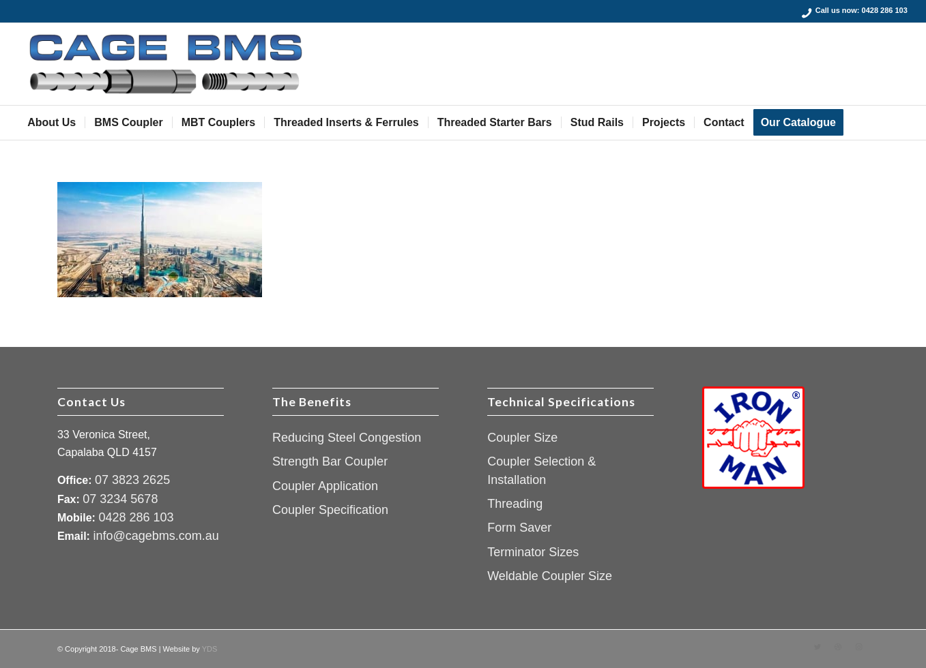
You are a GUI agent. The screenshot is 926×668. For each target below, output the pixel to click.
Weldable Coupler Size (549, 576)
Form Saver (519, 527)
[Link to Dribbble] (838, 647)
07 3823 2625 (132, 480)
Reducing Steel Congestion (346, 437)
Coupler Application (325, 486)
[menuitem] (51, 123)
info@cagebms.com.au (155, 536)
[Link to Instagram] (858, 647)
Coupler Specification (330, 510)
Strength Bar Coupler (330, 461)
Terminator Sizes (533, 552)
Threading (514, 504)
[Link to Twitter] (817, 647)
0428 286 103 (885, 10)
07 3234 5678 (120, 499)
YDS (210, 649)
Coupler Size (522, 437)
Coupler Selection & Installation (541, 470)
